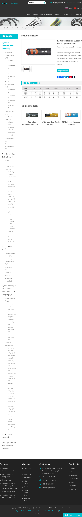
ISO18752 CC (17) (11, 96)
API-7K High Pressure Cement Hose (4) (12, 175)
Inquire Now (63, 71)
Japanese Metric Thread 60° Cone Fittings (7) (12, 387)
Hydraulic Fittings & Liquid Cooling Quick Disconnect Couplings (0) (9, 290)
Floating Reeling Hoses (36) (10, 255)
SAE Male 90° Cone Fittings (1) (11, 427)
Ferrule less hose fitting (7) (11, 309)
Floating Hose (6, 480)
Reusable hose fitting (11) (11, 330)
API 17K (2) (11, 207)
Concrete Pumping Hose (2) (9, 146)
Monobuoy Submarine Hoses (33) (8, 270)
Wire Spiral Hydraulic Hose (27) (9, 55)
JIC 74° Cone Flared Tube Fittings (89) (11, 396)
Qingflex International (46, 14)
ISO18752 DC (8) (11, 62)
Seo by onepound (41, 514)
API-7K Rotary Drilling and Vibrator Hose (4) (11, 185)
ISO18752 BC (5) (11, 101)
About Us (35, 14)
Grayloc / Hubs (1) (12, 227)
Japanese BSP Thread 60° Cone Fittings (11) (12, 377)
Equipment (27, 474)
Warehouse (28, 487)
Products (56, 14)
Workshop (27, 478)
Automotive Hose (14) (11, 128)
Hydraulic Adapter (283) (9, 344)
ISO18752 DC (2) (11, 91)
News (72, 14)
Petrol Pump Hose (26, 493)
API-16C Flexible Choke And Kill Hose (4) (11, 195)
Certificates (65, 14)
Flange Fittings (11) (12, 369)
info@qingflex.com (59, 2)
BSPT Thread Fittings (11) (11, 357)
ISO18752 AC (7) (11, 106)
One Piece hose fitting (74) (11, 322)
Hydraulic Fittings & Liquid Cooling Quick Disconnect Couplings (9, 486)
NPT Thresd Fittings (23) (11, 407)
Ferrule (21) (11, 304)
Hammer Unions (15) (12, 217)
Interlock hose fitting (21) (12, 315)
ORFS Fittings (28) (11, 413)
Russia (70, 8)
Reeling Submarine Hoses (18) (8, 278)
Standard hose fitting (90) (11, 337)
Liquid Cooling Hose (8, 491)
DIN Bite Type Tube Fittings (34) (11, 363)
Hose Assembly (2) (10, 139)
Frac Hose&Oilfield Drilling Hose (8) (8, 155)
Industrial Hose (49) (9, 112)
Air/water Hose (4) (10, 123)
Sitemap (73, 489)
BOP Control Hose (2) (11, 203)
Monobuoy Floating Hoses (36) (9, 261)
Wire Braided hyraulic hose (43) (9, 84)
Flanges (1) (12, 222)
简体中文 (79, 8)
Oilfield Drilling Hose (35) (9, 168)
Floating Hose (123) (7, 248)
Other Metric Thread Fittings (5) (11, 419)
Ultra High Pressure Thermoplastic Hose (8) (9, 446)
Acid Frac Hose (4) (9, 162)
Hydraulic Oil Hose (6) (11, 134)
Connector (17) (11, 211)
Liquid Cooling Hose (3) (7, 436)
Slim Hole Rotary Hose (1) (11, 234)
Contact (78, 14)
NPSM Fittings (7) (11, 402)
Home (28, 14)
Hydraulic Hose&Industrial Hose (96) (7, 46)
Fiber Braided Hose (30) (9, 118)
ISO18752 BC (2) (11, 72)
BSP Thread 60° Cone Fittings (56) (11, 351)
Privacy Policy (67, 508)
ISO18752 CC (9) (11, 67)
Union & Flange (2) (11, 240)
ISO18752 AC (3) (11, 77)
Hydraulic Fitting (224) (10, 300)
